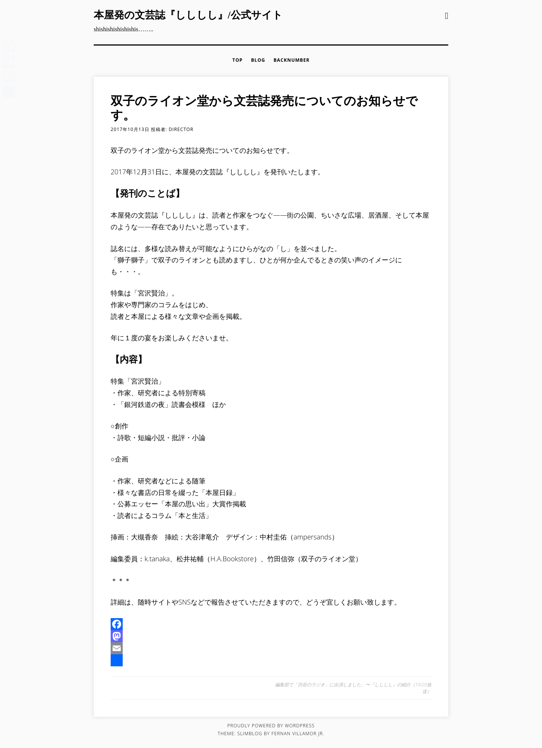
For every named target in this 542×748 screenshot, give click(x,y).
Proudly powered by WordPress (271, 725)
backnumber (292, 60)
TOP (237, 60)
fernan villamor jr (297, 733)
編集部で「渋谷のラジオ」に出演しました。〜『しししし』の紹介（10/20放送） (353, 688)
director (181, 129)
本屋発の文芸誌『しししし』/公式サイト (188, 15)
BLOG (258, 60)
